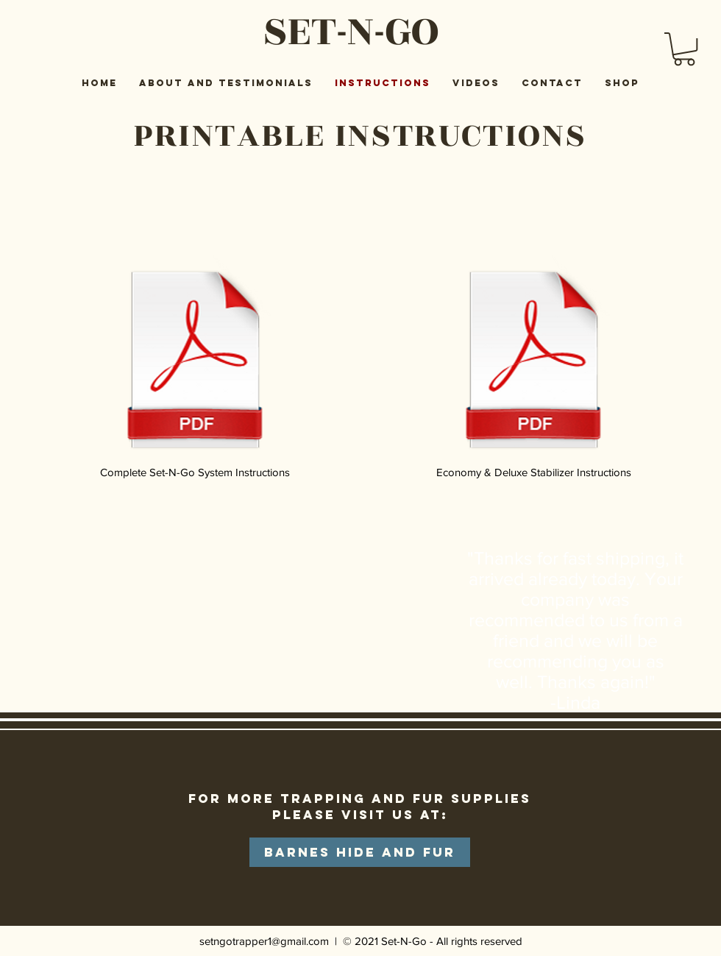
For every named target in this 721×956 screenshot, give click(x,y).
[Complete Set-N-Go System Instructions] (195, 368)
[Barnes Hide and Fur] (359, 852)
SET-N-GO (350, 31)
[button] (684, 48)
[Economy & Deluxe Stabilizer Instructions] (533, 368)
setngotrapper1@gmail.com (264, 941)
